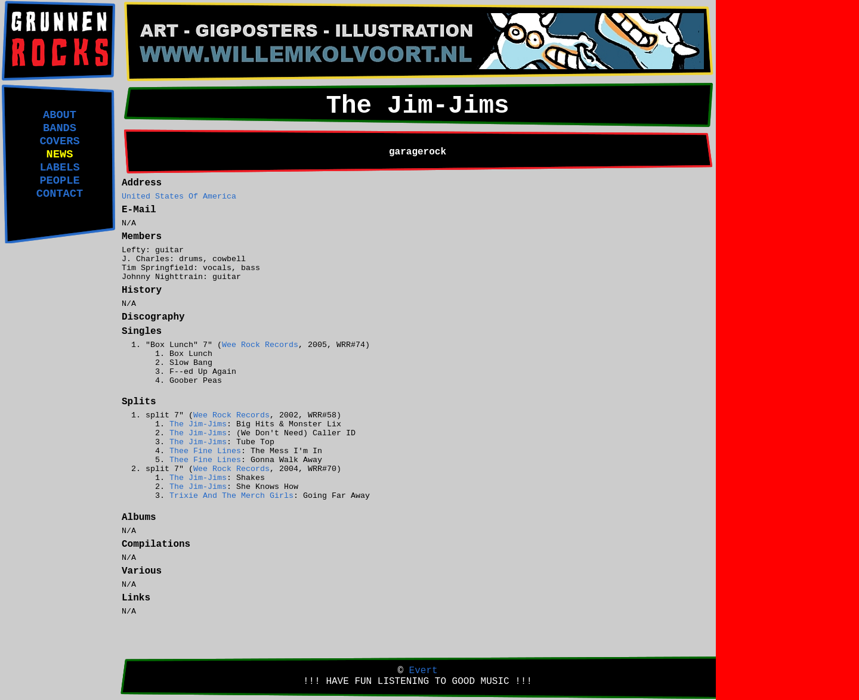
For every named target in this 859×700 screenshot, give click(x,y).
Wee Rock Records (260, 344)
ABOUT (59, 115)
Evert (423, 670)
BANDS (59, 128)
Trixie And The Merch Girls (231, 495)
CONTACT (59, 193)
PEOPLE (59, 180)
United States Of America (179, 196)
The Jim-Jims (198, 424)
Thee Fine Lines (205, 451)
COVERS (59, 141)
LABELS (59, 167)
